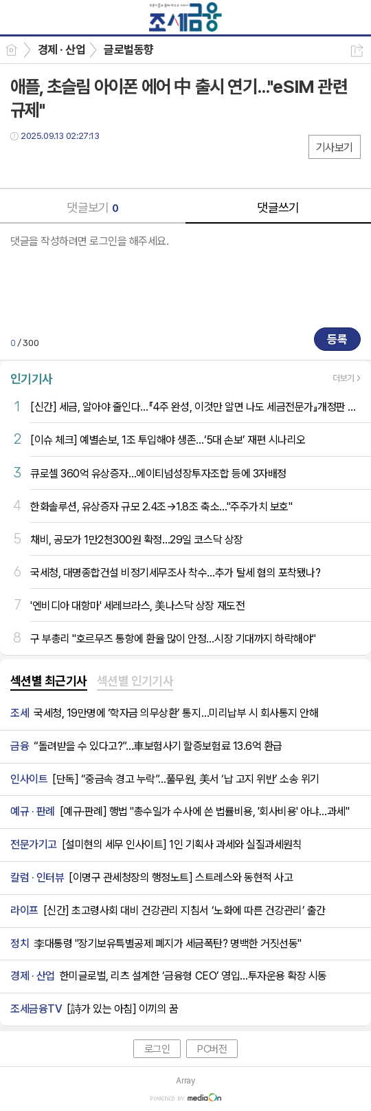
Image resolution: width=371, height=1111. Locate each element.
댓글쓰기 (278, 207)
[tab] (48, 682)
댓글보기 (93, 207)
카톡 (77, 164)
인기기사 (31, 378)
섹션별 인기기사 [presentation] (135, 680)
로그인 (157, 1049)
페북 (22, 164)
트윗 (50, 164)
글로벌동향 (128, 49)
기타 (105, 164)
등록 (337, 339)
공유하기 (357, 50)
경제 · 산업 (61, 49)
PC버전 (212, 1049)
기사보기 (334, 147)
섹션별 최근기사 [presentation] (48, 680)
